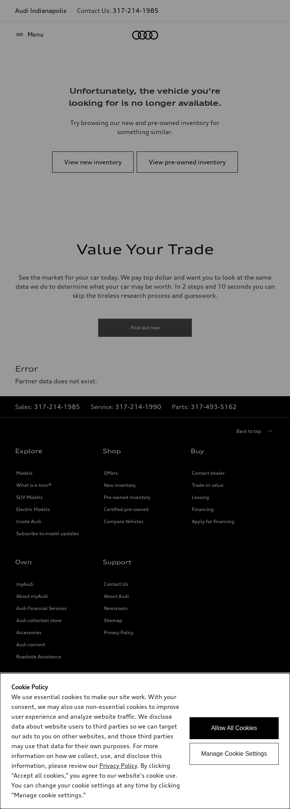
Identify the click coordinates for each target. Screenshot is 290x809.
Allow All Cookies (234, 728)
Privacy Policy (118, 765)
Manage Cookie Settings (234, 753)
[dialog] (145, 741)
